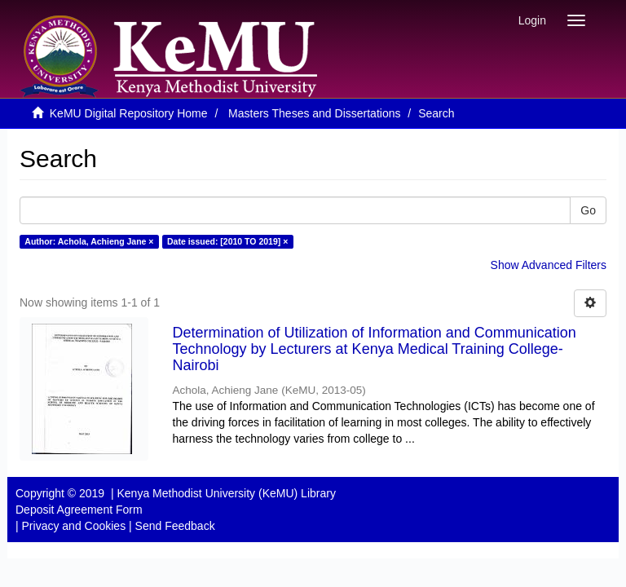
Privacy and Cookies (74, 525)
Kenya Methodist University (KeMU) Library (226, 493)
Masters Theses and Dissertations (314, 113)
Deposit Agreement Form (79, 509)
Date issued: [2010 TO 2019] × (227, 241)
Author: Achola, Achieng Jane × (88, 241)
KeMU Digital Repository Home (129, 113)
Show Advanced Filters (548, 264)
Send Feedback (175, 525)
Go (588, 210)
